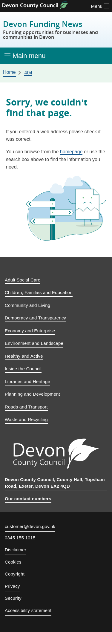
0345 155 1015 (20, 537)
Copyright (14, 573)
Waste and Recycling (26, 419)
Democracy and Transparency (35, 317)
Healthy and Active (24, 356)
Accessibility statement (28, 610)
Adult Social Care (22, 279)
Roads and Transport (26, 406)
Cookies (13, 561)
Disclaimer (15, 549)
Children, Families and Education (39, 292)
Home (9, 72)
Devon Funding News (56, 29)
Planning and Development (32, 394)
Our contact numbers (28, 498)
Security (13, 598)
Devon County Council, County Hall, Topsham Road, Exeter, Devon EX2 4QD (55, 483)
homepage (71, 151)
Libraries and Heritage (27, 381)
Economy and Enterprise (30, 330)
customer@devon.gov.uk (30, 526)
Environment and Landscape (34, 343)
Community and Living (27, 305)
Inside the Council (23, 368)
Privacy (12, 586)
